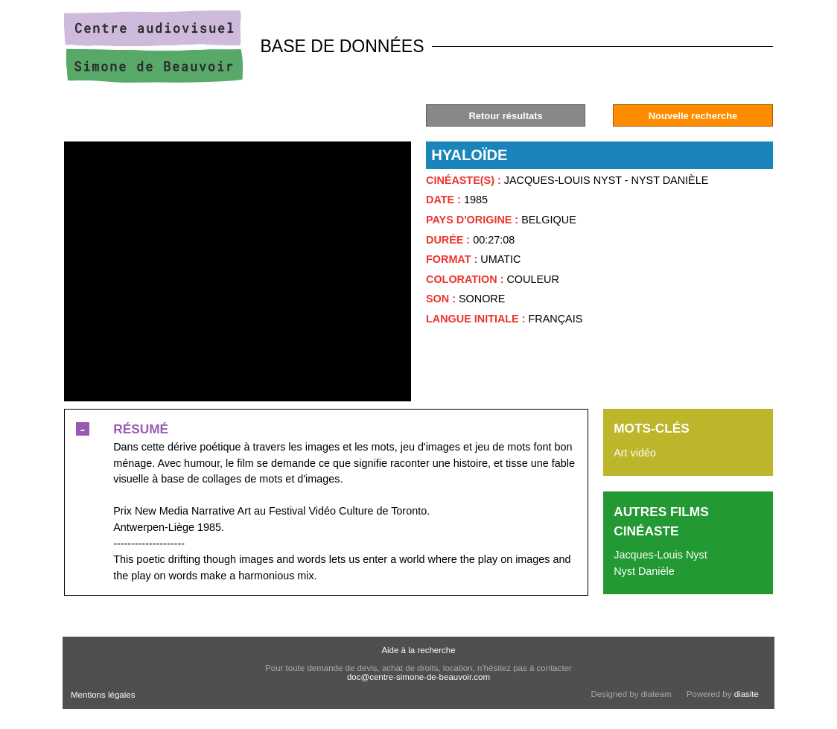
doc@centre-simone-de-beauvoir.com (418, 676)
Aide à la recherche (418, 650)
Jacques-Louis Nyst (660, 555)
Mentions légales (103, 694)
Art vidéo (635, 453)
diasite (746, 694)
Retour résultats (505, 115)
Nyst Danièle (644, 571)
